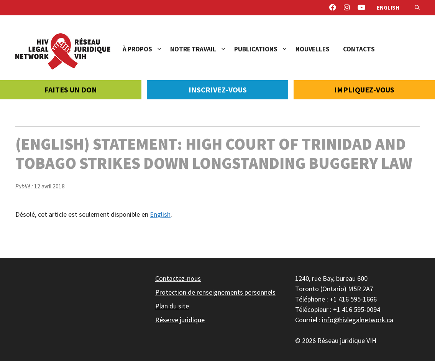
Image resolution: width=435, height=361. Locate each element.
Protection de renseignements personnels (215, 292)
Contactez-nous (178, 278)
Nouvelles (312, 49)
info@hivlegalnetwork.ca (357, 319)
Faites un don (70, 89)
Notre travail (202, 49)
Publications (264, 49)
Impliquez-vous (364, 89)
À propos (146, 49)
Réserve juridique (180, 319)
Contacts (359, 49)
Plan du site (172, 306)
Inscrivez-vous (218, 89)
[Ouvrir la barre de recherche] (417, 7)
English (388, 7)
